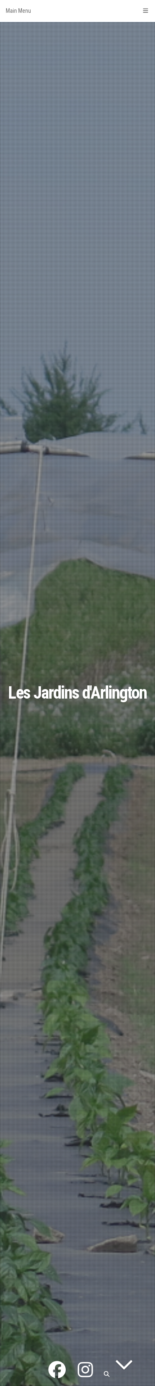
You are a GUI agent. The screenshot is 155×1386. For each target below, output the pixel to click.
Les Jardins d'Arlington (77, 692)
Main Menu (77, 10)
